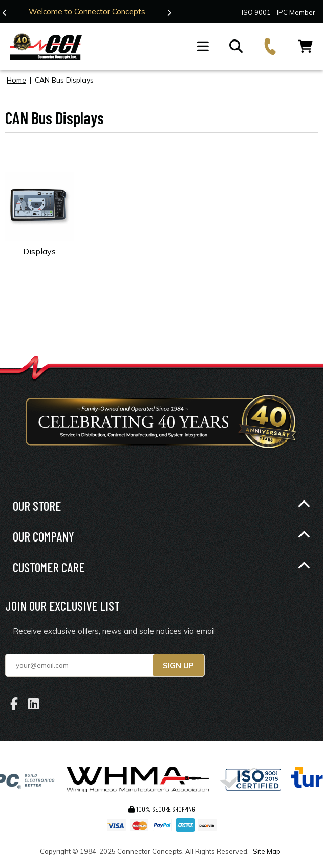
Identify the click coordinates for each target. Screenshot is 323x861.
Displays (39, 251)
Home (16, 80)
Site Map (267, 851)
